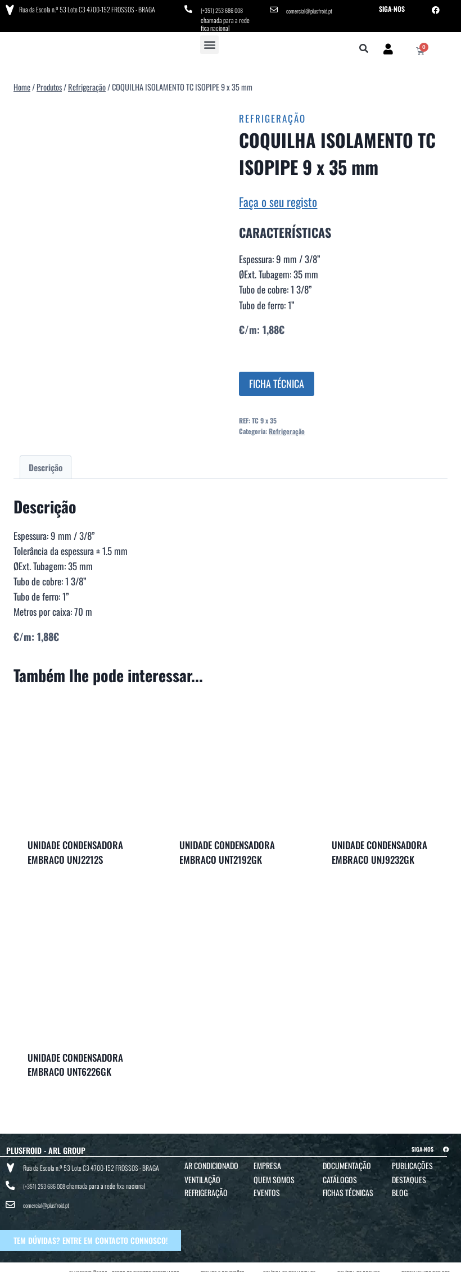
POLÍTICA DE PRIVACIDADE (289, 1261)
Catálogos (340, 1176)
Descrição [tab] (45, 464)
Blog (400, 1189)
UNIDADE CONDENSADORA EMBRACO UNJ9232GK (379, 849)
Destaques (409, 1176)
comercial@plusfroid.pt (313, 8)
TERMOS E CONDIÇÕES (223, 1261)
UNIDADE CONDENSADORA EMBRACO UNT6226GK (75, 1061)
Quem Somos (274, 1176)
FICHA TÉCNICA (276, 380)
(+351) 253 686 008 (225, 8)
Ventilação (202, 1176)
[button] (209, 41)
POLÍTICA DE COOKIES (358, 1261)
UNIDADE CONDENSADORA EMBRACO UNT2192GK (227, 849)
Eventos (267, 1189)
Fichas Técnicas (348, 1189)
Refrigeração (272, 116)
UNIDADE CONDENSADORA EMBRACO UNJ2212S (75, 849)
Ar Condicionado (211, 1162)
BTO (446, 1261)
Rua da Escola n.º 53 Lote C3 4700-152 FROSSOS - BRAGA (85, 8)
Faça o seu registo (278, 198)
